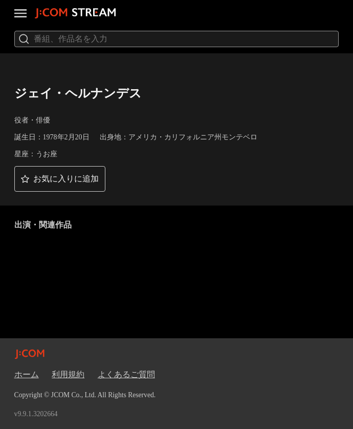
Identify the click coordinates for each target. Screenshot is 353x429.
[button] (59, 179)
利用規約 (68, 374)
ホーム (26, 374)
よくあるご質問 (126, 374)
